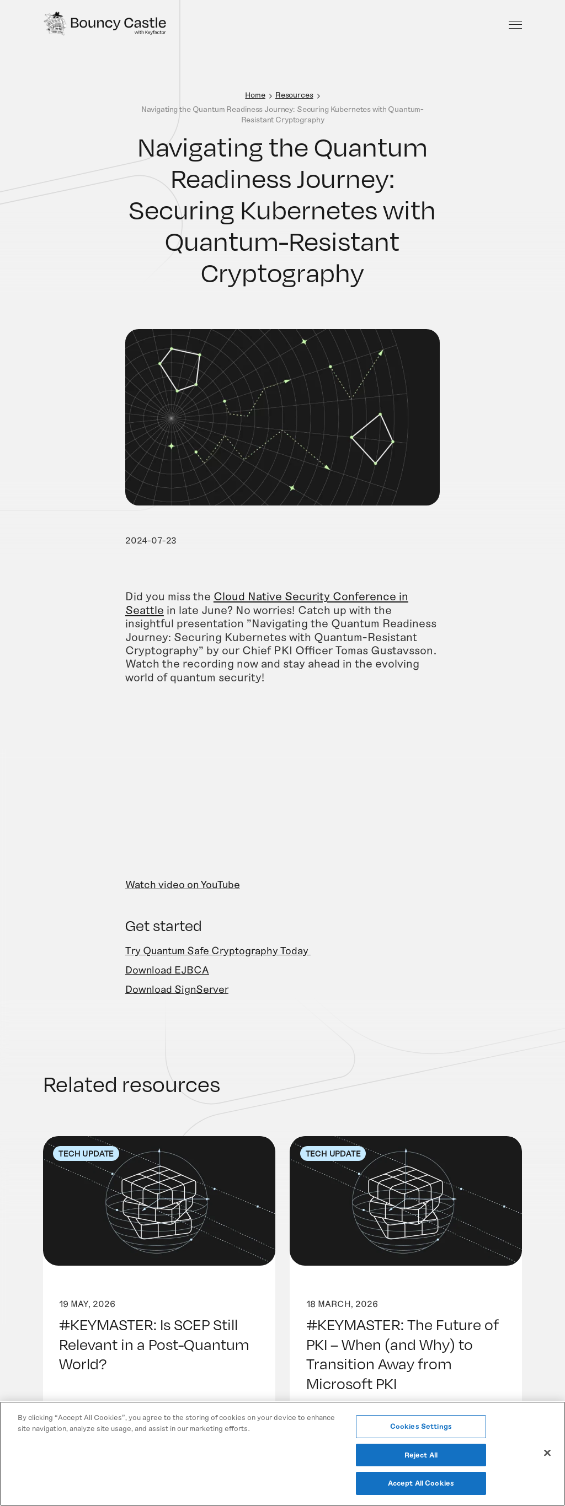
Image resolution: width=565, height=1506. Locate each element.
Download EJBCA (167, 985)
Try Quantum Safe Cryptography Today (218, 966)
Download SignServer (176, 1005)
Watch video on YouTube (182, 900)
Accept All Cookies (421, 1482)
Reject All (421, 1454)
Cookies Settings (421, 1426)
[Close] (547, 1453)
